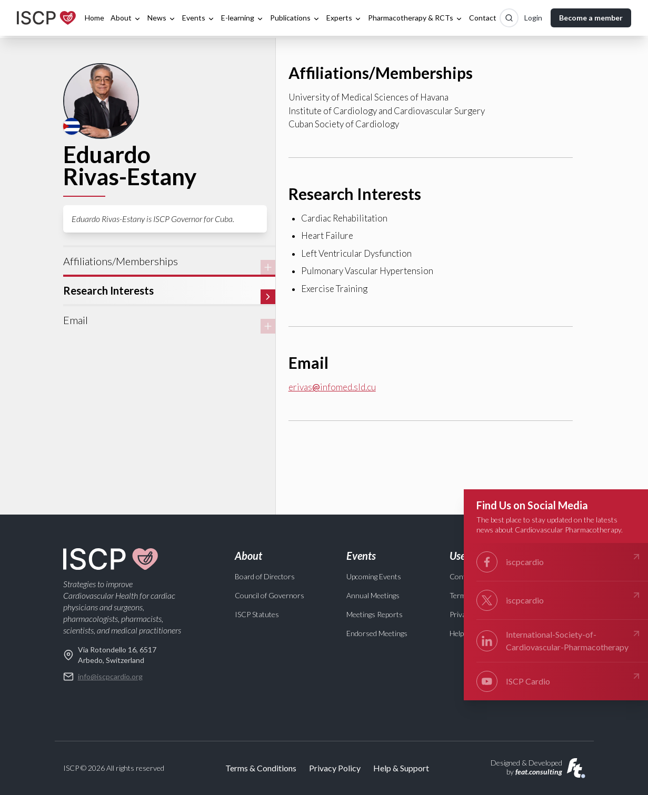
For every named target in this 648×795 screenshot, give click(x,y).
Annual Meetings (373, 595)
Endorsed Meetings (376, 633)
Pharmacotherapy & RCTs (415, 18)
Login (533, 17)
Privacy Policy (335, 768)
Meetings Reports (374, 614)
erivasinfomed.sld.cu (332, 387)
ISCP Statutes (257, 614)
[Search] (509, 17)
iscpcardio (559, 561)
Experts (344, 18)
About (126, 18)
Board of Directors (265, 576)
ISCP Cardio (559, 681)
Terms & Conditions (260, 768)
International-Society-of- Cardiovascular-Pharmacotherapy (559, 640)
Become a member (591, 17)
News (161, 18)
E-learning (242, 18)
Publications (295, 18)
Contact (482, 17)
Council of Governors (269, 595)
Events (198, 18)
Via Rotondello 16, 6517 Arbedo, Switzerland (109, 654)
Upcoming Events (373, 576)
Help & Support (401, 768)
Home (94, 17)
